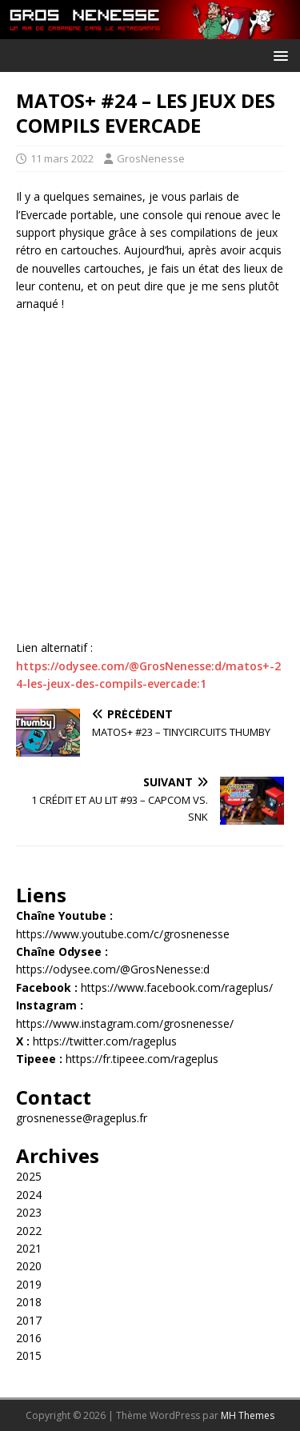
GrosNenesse (151, 158)
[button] (278, 54)
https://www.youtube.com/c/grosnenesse (123, 933)
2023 (29, 1212)
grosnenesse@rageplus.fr (81, 1117)
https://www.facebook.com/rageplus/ (177, 987)
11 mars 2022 (62, 158)
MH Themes (247, 1415)
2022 (29, 1230)
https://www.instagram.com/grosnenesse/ (125, 1023)
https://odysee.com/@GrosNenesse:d (113, 969)
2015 (29, 1355)
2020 (29, 1265)
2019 (29, 1284)
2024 (29, 1194)
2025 (29, 1176)
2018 (29, 1301)
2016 (29, 1337)
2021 (29, 1248)
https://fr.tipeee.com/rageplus (142, 1058)
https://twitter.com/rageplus (105, 1041)
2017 (29, 1320)
